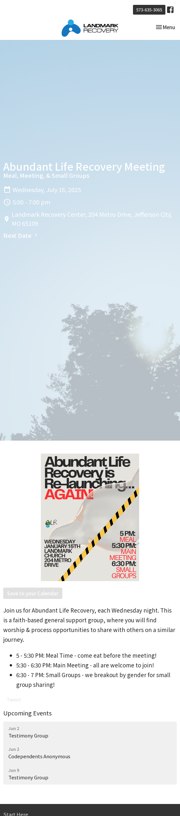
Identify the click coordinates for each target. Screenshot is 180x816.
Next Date (21, 235)
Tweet (13, 699)
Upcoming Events (27, 713)
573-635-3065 (149, 9)
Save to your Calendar (32, 593)
